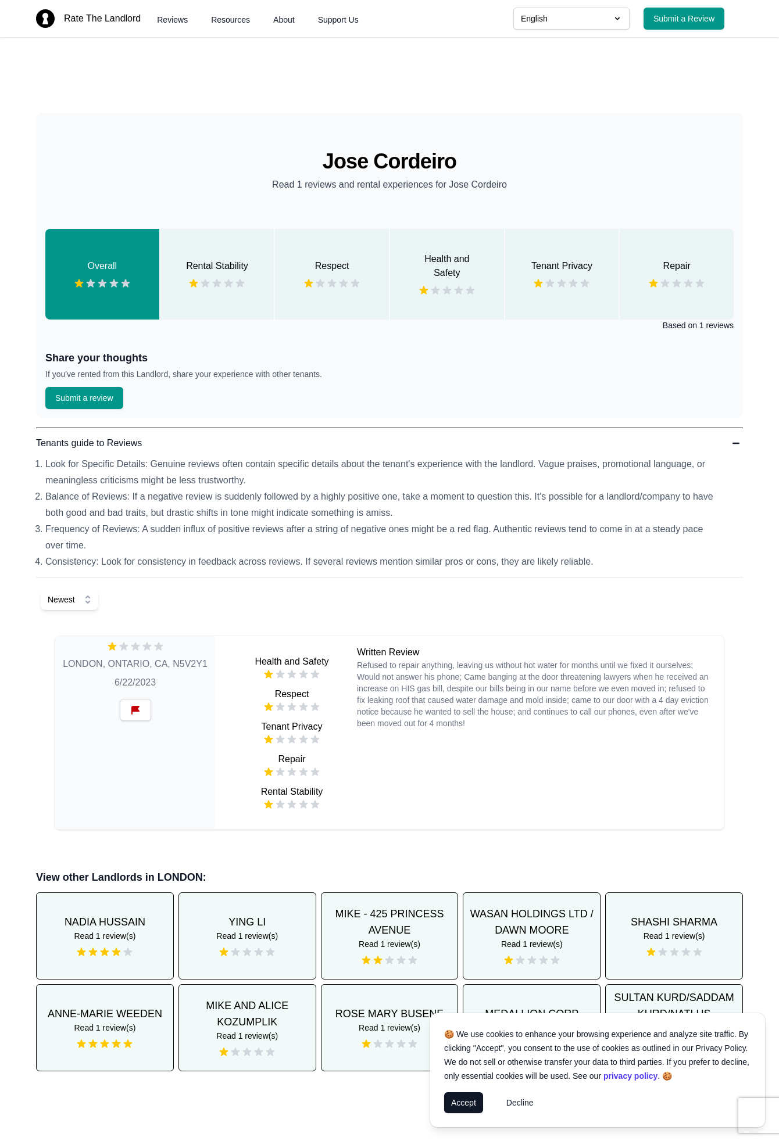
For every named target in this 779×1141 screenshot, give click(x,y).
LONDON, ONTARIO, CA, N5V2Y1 (135, 664)
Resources (230, 19)
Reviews (172, 19)
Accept (463, 1102)
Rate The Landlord (102, 18)
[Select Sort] (69, 599)
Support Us (338, 19)
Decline (520, 1102)
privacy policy (630, 1076)
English (571, 18)
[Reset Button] (135, 710)
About (284, 19)
